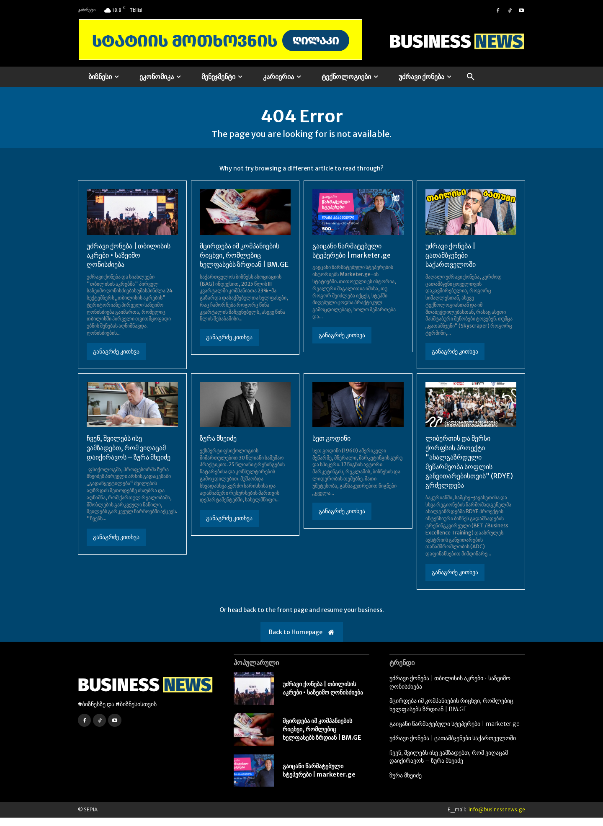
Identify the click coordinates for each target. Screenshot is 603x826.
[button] (470, 77)
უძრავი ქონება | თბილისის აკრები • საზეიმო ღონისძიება (128, 263)
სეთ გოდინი (331, 446)
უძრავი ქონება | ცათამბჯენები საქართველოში (450, 263)
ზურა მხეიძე (218, 446)
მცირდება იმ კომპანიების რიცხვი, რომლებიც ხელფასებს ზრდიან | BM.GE (244, 263)
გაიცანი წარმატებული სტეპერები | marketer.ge (319, 778)
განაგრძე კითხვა (116, 359)
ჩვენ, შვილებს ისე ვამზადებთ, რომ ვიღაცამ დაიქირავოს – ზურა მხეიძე (128, 456)
